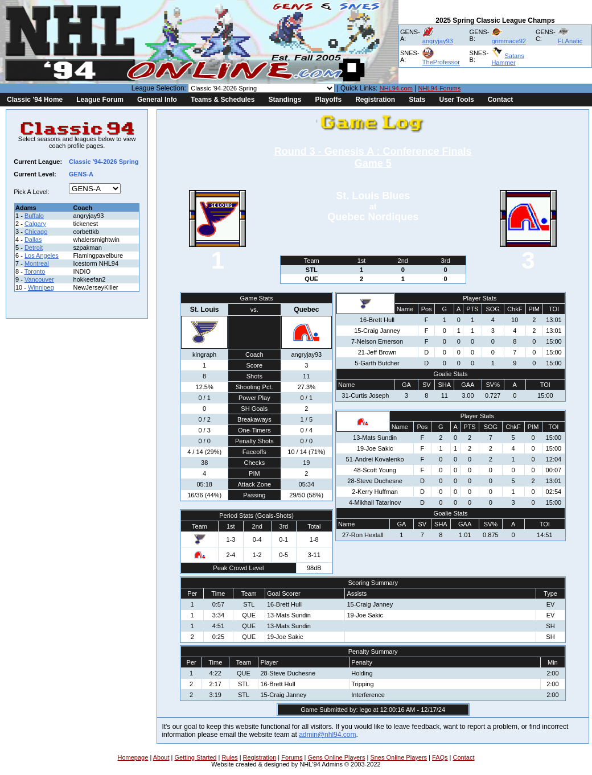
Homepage (133, 757)
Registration (375, 100)
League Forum (100, 100)
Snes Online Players (398, 757)
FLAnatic (570, 41)
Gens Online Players (336, 757)
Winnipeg (41, 287)
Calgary (35, 223)
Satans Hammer (507, 59)
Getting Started (195, 757)
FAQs (440, 757)
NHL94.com (396, 88)
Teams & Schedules (223, 100)
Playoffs (328, 100)
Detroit (33, 247)
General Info (157, 100)
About (161, 757)
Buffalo (34, 215)
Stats (417, 100)
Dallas (33, 239)
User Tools (456, 100)
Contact (500, 100)
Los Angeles (41, 255)
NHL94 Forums (439, 88)
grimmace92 (508, 41)
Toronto (35, 271)
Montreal (36, 263)
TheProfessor (441, 62)
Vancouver (39, 279)
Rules (229, 757)
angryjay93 (437, 41)
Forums (291, 757)
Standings (284, 100)
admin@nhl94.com (327, 735)
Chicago (35, 231)
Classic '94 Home (35, 100)
